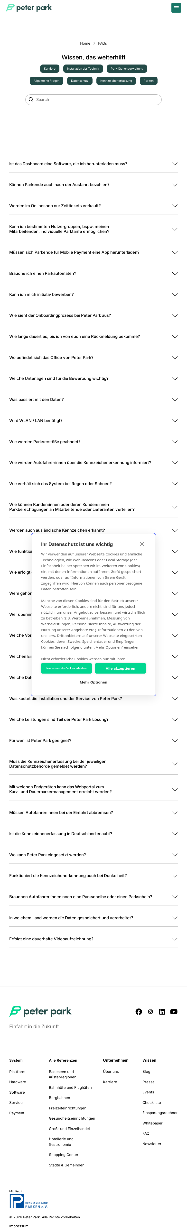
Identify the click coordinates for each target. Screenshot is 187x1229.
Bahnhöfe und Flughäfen (70, 1087)
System (15, 1060)
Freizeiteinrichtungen (67, 1108)
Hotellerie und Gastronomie (61, 1142)
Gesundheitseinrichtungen (72, 1118)
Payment (16, 1113)
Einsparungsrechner (160, 1112)
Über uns (111, 1071)
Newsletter (151, 1143)
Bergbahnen (59, 1097)
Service (16, 1102)
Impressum (18, 1226)
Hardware (17, 1082)
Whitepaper (152, 1123)
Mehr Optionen (93, 682)
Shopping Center (63, 1154)
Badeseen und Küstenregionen (62, 1074)
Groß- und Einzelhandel (69, 1128)
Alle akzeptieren (120, 668)
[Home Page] (29, 8)
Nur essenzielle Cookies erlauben (67, 668)
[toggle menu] (176, 8)
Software (17, 1092)
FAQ (145, 1133)
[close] (142, 544)
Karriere (110, 1082)
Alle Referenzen (63, 1060)
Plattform (17, 1071)
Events (148, 1092)
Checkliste (151, 1102)
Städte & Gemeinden (66, 1165)
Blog (146, 1071)
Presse (148, 1082)
